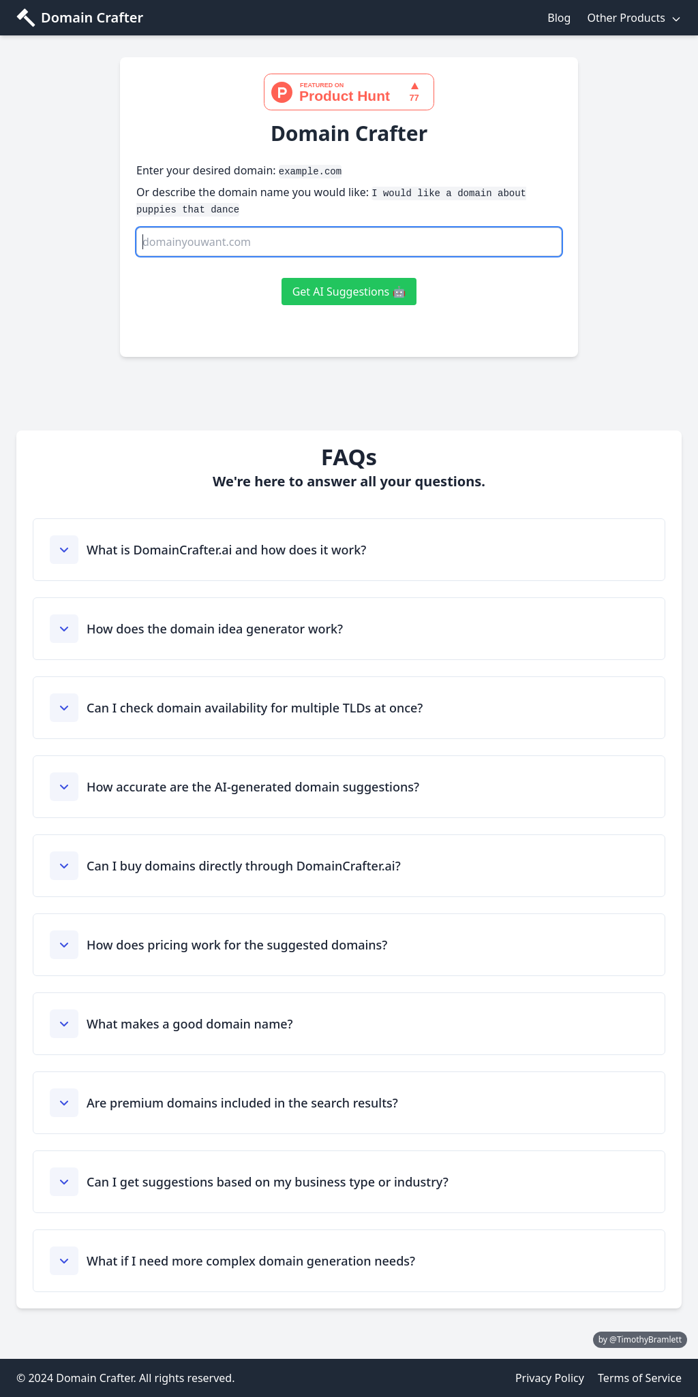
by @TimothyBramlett (640, 1339)
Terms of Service (640, 1377)
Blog (559, 17)
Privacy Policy (549, 1377)
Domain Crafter (92, 17)
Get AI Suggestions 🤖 (349, 291)
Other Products (634, 17)
